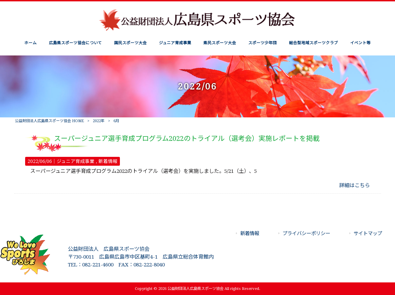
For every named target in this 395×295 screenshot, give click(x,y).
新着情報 (108, 161)
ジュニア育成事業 (75, 161)
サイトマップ (368, 233)
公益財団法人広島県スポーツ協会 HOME (49, 121)
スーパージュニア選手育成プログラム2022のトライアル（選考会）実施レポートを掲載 (187, 138)
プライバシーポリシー (306, 233)
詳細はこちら (354, 185)
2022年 (99, 121)
